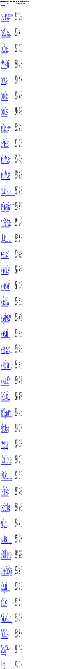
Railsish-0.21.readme (4, 516)
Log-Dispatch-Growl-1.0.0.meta (5, 399)
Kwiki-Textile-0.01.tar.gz (4, 362)
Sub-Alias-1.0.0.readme (4, 540)
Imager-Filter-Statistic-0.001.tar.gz (5, 248)
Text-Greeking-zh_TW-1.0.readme (5, 591)
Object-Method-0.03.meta (4, 438)
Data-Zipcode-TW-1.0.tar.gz (5, 156)
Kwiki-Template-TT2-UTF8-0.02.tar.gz (6, 359)
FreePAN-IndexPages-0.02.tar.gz (5, 208)
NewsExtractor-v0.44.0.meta (5, 433)
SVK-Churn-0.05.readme (4, 525)
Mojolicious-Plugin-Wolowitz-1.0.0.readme (7, 414)
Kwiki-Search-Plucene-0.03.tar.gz (5, 346)
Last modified (18, 3)
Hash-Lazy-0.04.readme (4, 233)
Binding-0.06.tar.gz (3, 124)
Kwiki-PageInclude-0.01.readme (5, 322)
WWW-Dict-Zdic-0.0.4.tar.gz (5, 631)
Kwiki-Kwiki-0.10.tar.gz (4, 301)
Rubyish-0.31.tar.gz (3, 520)
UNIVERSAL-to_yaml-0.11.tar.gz (5, 617)
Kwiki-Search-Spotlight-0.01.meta (5, 347)
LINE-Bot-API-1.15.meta (4, 390)
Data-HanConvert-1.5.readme (5, 147)
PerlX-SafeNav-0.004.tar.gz (4, 494)
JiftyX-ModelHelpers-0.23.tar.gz (5, 268)
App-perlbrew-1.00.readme (4, 111)
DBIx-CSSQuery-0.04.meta (4, 143)
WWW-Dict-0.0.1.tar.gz (4, 620)
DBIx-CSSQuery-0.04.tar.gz (5, 145)
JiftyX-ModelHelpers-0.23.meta (5, 266)
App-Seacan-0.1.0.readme (4, 69)
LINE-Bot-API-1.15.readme (4, 391)
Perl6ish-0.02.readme (4, 476)
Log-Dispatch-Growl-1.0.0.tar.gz (5, 401)
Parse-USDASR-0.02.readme (5, 453)
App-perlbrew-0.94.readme (4, 94)
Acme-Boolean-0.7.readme (4, 12)
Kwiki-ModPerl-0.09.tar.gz (4, 314)
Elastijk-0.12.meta (3, 185)
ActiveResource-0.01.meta (4, 31)
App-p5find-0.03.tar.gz (4, 78)
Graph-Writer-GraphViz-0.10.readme (6, 222)
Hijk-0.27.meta (3, 235)
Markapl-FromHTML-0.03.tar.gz (5, 406)
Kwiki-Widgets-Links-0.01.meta (5, 384)
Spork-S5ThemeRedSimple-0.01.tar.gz (6, 532)
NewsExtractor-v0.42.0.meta (5, 427)
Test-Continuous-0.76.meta (4, 581)
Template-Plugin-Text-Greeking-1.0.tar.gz (6, 575)
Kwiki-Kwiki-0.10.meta (4, 299)
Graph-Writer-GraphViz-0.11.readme (6, 225)
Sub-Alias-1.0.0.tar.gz (4, 541)
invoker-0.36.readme (3, 654)
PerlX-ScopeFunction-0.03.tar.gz (5, 505)
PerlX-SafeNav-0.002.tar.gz (4, 488)
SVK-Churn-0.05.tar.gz (4, 526)
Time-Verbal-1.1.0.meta (4, 601)
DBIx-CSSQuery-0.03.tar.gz (5, 142)
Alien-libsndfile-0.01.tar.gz (4, 46)
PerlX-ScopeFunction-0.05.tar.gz (5, 511)
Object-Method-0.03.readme (5, 439)
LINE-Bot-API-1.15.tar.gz (4, 392)
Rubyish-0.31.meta (3, 518)
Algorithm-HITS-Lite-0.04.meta (5, 37)
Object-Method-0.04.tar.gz (4, 443)
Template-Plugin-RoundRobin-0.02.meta (6, 570)
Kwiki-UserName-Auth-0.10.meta (5, 378)
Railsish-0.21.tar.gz (3, 517)
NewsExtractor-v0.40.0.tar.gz (5, 423)
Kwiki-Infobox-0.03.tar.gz (4, 298)
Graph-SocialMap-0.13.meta (5, 216)
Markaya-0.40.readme (4, 408)
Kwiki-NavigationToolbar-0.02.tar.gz (6, 317)
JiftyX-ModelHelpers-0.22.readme (5, 264)
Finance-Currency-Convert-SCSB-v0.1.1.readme (7, 203)
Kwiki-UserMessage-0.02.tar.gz (5, 374)
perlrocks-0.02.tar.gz (3, 660)
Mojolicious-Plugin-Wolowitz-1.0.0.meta (6, 413)
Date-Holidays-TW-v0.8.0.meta (5, 177)
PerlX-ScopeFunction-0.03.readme (5, 504)
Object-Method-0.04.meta (4, 441)
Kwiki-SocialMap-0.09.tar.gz (5, 354)
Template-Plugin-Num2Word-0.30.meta (6, 567)
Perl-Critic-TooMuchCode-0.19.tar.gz (6, 471)
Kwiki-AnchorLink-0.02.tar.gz (5, 271)
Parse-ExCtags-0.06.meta (4, 447)
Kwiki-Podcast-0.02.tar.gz (4, 333)
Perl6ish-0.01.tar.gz (3, 474)
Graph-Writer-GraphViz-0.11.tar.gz (5, 226)
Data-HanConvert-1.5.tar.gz (4, 148)
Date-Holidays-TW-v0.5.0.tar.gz (5, 170)
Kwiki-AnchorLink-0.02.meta (5, 269)
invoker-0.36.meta (3, 653)
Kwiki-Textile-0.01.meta (4, 360)
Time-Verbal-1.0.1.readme (4, 599)
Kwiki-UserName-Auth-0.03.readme (6, 376)
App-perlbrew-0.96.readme (4, 100)
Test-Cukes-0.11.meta (4, 587)
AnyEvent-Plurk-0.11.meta (4, 47)
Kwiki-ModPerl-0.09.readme (5, 313)
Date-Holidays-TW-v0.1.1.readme (5, 158)
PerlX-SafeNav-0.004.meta (4, 492)
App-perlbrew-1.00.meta (4, 110)
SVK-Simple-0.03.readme (4, 528)
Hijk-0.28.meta (3, 238)
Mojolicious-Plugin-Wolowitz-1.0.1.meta (6, 416)
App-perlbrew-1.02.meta (4, 116)
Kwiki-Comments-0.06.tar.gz (5, 287)
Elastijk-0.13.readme (3, 189)
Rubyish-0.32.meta (3, 521)
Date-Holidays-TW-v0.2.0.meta (5, 160)
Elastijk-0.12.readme (3, 186)
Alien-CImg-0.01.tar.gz (4, 44)
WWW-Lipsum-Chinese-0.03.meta (5, 634)
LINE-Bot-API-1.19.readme (4, 394)
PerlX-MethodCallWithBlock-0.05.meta (6, 478)
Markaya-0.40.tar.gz (3, 409)
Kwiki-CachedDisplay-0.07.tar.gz (5, 284)
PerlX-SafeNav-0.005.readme (5, 496)
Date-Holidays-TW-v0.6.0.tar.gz (5, 173)
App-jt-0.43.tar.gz (3, 75)
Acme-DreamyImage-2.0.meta (5, 17)
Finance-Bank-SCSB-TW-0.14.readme (6, 192)
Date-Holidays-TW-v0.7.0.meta (5, 174)
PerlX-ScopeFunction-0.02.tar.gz (5, 502)
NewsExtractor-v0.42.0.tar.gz (5, 429)
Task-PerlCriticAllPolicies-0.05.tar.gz (6, 555)
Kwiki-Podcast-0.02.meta (4, 331)
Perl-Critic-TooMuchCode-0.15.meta (6, 458)
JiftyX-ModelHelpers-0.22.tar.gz (5, 265)
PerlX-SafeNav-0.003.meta (4, 489)
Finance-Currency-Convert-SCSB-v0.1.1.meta (7, 202)
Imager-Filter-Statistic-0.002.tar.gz (5, 251)
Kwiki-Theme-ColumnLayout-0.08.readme (6, 367)
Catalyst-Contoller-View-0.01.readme (6, 127)
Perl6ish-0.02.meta (3, 475)
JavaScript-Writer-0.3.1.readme (5, 259)
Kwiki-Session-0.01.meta (4, 349)
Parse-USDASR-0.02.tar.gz (4, 454)
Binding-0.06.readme (4, 123)
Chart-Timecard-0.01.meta (4, 129)
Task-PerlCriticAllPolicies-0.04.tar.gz (6, 552)
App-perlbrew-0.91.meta (4, 85)
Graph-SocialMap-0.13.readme (5, 217)
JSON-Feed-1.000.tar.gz (4, 254)
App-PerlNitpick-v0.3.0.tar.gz (5, 64)
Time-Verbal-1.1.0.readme (4, 602)
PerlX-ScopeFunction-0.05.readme (5, 510)
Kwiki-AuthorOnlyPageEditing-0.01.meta (6, 275)
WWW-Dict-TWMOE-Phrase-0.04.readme (6, 622)
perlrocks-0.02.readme (4, 659)
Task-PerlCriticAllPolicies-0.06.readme (6, 557)
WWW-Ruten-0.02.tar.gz (4, 638)
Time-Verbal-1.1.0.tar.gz (4, 603)
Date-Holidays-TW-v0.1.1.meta (5, 157)
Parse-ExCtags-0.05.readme (4, 445)
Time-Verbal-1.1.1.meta (4, 604)
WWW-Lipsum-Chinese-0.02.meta (5, 632)
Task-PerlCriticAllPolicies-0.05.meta (6, 553)
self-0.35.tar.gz (3, 663)
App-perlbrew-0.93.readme (4, 91)
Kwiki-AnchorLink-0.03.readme (5, 273)
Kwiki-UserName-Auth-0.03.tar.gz (5, 377)
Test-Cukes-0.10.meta (4, 584)
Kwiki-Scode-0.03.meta (4, 342)
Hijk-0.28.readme (3, 239)
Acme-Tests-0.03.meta (4, 28)
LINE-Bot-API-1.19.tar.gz (4, 395)
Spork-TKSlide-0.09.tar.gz (4, 535)
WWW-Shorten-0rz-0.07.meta (5, 644)
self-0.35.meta (3, 661)
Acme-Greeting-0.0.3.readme (5, 21)
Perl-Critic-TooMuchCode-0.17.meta (6, 464)
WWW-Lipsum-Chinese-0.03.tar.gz (5, 635)
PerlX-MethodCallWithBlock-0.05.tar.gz (6, 480)
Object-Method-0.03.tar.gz (4, 440)
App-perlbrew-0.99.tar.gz (4, 109)
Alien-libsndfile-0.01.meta (4, 45)
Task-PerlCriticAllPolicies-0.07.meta (6, 559)
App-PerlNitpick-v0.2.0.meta (5, 59)
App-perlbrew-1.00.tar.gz (4, 112)
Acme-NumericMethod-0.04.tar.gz (5, 27)
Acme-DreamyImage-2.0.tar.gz (5, 19)
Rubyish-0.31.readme (4, 519)
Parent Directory (3, 5)
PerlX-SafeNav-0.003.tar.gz (4, 491)
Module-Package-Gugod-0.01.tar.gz (6, 412)
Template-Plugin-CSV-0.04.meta (5, 564)
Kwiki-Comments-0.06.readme (5, 286)
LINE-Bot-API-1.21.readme (4, 397)
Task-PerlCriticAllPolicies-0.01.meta (6, 542)
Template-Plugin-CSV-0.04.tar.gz (5, 566)
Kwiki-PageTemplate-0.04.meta (5, 329)
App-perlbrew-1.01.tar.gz (4, 115)
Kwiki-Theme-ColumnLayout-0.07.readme (6, 364)
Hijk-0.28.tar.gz (3, 240)
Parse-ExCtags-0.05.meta (4, 444)
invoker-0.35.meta (3, 650)
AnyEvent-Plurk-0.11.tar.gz (4, 49)
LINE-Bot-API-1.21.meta (4, 396)
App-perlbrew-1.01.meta (4, 113)
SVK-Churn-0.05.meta (4, 524)
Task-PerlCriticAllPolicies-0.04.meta (6, 550)
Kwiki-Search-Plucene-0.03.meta (5, 344)
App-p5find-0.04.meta (4, 79)
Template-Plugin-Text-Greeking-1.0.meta (6, 573)
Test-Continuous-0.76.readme (5, 582)
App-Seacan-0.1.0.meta (4, 68)
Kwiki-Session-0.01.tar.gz (4, 350)
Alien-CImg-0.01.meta (4, 43)
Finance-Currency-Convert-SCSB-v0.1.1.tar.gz (7, 204)
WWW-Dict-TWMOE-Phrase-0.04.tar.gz (6, 623)
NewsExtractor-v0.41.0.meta (5, 424)
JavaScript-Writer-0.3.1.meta (5, 258)
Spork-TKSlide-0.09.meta (4, 533)
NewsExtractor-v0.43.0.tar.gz (5, 432)
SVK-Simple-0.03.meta (4, 527)
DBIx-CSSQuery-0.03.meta (4, 140)
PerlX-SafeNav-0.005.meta (4, 495)
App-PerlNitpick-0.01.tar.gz (4, 58)
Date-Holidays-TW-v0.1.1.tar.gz (5, 159)
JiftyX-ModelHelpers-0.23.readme (5, 267)
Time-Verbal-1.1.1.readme (4, 605)
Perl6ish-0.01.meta (3, 472)
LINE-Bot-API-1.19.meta (4, 393)
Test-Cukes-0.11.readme (4, 588)
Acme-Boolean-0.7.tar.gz (4, 13)
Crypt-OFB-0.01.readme (4, 138)
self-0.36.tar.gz (3, 666)
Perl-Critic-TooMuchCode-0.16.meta (6, 461)
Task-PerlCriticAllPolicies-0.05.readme (6, 554)
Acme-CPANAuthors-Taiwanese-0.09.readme (7, 15)
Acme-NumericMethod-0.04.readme (6, 26)
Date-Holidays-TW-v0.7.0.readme (5, 175)
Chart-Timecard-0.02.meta (4, 132)
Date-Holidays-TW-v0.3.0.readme (5, 164)
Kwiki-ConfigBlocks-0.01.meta (5, 288)
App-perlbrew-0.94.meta (4, 93)
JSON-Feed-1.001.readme (4, 256)
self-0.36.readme (3, 665)
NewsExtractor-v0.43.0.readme (5, 431)
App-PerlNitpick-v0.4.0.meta (5, 65)
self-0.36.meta (3, 664)
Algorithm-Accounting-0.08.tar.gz (5, 36)
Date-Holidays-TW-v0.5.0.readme (5, 169)
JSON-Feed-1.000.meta (4, 252)
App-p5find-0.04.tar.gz (4, 81)
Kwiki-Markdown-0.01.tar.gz (5, 306)
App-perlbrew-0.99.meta (4, 107)
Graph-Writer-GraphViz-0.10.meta (5, 221)
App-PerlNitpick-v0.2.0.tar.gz (5, 61)
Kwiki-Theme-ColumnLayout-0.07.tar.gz (6, 365)
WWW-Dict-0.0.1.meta (4, 618)
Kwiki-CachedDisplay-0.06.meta (5, 279)
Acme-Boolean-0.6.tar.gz (4, 10)
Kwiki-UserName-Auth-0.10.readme (6, 379)
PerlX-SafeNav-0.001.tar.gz (4, 485)
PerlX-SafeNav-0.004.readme (5, 493)
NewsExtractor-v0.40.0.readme (5, 422)
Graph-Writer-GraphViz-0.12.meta (5, 227)
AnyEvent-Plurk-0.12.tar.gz (4, 52)
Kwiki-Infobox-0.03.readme (4, 297)
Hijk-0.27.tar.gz (3, 237)
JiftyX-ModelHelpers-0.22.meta (5, 263)
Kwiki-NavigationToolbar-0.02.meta (6, 315)
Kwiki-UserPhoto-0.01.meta (4, 381)
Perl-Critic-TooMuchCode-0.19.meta (6, 469)
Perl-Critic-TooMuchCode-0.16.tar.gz (6, 463)
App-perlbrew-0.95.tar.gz (4, 98)
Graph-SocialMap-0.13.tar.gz (5, 218)
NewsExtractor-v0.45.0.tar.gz (5, 437)
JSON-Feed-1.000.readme (4, 253)
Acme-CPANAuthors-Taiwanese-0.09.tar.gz (7, 16)
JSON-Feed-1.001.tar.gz (4, 257)
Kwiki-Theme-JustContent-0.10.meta (6, 369)
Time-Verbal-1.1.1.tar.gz (4, 606)
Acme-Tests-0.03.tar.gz (4, 30)
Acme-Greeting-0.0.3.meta (4, 20)
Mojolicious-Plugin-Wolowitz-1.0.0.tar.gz (6, 415)
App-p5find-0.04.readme (4, 80)
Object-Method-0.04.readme (5, 442)
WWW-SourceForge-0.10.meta (5, 647)
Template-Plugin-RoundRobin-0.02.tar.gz (6, 572)
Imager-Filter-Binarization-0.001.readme (6, 242)
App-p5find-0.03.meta (4, 76)
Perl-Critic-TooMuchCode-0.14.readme (6, 456)
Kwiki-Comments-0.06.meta (5, 285)
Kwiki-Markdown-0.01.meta (5, 305)
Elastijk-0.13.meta (3, 188)
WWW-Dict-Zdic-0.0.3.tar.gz (5, 628)
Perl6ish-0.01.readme (4, 473)
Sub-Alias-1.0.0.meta (4, 539)
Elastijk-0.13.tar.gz (3, 190)
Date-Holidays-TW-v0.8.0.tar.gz (5, 179)
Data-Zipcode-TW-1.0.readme (5, 155)
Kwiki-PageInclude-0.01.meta (5, 321)
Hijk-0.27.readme (3, 236)
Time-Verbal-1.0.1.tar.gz (4, 600)
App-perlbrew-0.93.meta (4, 90)
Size (21, 3)
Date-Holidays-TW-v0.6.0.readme (5, 172)
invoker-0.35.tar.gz (3, 652)
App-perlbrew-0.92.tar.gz (4, 89)
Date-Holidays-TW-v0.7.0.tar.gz (5, 176)
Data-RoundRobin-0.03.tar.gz (5, 153)
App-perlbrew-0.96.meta (4, 99)
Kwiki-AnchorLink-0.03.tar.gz (5, 274)
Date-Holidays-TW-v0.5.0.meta (5, 168)
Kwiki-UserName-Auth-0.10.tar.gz (5, 380)
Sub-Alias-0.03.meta (3, 536)
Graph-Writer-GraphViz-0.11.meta (5, 224)
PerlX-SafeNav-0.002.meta (4, 486)
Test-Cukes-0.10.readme (4, 585)
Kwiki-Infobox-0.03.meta (4, 296)
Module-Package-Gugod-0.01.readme (6, 411)
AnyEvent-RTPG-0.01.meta (4, 53)
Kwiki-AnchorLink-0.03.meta (5, 272)
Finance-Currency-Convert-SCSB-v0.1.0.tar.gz (7, 201)
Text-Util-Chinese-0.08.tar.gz (5, 597)
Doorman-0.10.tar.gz (3, 184)
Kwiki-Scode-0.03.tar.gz (4, 343)
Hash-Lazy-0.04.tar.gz (4, 234)
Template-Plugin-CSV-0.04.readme (5, 565)
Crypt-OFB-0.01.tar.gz (4, 139)
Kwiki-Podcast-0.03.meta (4, 334)
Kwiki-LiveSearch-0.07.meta (5, 302)
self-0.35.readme (3, 662)
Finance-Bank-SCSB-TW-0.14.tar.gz (6, 193)
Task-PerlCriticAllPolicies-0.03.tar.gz (6, 549)
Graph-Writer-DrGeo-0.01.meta (5, 219)
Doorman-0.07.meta (3, 180)
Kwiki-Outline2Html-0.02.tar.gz (5, 320)
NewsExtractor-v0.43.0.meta (5, 430)
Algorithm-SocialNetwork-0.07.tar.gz (6, 42)
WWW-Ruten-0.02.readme (4, 637)
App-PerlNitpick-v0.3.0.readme (5, 63)
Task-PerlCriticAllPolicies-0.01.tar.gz (6, 544)
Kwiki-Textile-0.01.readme (4, 361)
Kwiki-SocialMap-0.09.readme (5, 353)
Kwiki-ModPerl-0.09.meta (4, 312)
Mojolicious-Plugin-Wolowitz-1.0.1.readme (7, 417)
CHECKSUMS (3, 125)
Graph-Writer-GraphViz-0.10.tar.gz (5, 223)
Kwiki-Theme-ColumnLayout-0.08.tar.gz (6, 368)
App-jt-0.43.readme (3, 74)
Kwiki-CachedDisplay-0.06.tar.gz (5, 281)
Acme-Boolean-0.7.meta (4, 11)
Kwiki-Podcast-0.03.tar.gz (4, 336)
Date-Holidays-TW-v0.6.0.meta (5, 171)
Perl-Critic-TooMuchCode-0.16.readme (6, 462)
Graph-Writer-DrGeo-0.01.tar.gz (5, 220)
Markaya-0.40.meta (3, 407)
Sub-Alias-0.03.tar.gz (4, 538)
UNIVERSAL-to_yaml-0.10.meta (5, 612)
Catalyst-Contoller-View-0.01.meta (5, 126)
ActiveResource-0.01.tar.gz (4, 33)
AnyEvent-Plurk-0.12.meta (4, 50)
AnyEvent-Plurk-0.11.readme (5, 48)
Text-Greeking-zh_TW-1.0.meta (5, 590)
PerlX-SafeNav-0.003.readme (5, 490)
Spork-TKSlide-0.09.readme (5, 534)
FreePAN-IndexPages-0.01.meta (5, 205)
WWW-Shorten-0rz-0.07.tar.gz (5, 646)
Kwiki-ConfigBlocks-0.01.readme (5, 289)
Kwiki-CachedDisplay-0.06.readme (5, 280)
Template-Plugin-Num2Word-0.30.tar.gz (6, 569)
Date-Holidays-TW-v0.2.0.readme (5, 161)
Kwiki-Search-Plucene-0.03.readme (6, 345)
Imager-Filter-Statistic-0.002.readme (6, 250)
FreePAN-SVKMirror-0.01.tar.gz (5, 210)
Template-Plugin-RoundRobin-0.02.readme (7, 571)
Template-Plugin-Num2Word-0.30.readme (6, 568)
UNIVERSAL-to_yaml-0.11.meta (5, 615)
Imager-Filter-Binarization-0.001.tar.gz (6, 243)
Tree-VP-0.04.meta (3, 607)
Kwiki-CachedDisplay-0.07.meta (5, 282)
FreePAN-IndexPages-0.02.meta (5, 207)
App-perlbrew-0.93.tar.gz (4, 92)
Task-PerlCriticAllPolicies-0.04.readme (6, 551)
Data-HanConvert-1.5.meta (4, 146)
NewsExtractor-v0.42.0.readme (5, 428)
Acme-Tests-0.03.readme (4, 29)
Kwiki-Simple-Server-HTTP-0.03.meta (6, 351)
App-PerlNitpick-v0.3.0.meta (5, 62)
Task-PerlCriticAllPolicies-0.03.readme (6, 548)
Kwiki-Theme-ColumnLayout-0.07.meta (6, 363)
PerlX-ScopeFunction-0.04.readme (5, 507)
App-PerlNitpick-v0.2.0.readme (5, 60)
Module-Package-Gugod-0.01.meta (5, 410)
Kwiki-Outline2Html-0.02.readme (5, 319)
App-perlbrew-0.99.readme (4, 108)
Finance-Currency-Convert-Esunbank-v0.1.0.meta (7, 194)
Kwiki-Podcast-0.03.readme (4, 335)
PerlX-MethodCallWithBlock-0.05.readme (6, 479)
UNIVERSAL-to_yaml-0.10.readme (6, 613)
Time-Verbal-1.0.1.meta (4, 598)
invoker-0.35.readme (3, 651)
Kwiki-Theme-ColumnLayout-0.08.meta (6, 366)
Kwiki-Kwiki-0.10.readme (4, 300)
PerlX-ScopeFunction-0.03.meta (5, 503)
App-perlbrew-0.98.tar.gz (4, 106)
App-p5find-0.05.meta (4, 82)
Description (23, 3)
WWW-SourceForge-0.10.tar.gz (5, 649)
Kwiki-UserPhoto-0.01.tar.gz (5, 383)
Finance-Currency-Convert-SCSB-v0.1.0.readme (7, 200)
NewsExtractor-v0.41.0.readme (5, 425)
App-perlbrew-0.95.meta (4, 96)
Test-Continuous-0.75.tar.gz (4, 580)
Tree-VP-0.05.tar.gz (3, 611)
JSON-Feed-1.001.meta (4, 255)
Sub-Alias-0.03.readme (4, 537)
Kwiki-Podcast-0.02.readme (4, 332)
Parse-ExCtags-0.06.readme (4, 448)
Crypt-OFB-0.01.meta (4, 137)
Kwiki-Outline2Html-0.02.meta (5, 318)
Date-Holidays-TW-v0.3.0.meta (5, 163)
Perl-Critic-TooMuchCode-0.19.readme (6, 470)
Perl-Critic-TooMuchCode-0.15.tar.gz (6, 460)
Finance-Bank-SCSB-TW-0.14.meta (6, 191)
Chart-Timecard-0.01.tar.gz (4, 131)
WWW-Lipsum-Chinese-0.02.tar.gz (5, 633)
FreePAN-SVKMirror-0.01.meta (5, 209)
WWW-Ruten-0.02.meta (4, 636)
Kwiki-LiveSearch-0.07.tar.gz (5, 304)
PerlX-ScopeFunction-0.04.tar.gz (5, 508)
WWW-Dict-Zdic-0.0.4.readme (5, 630)
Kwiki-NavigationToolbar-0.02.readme (6, 316)
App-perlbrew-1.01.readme (4, 114)
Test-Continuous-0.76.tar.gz (4, 583)
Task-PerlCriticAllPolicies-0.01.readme (6, 543)
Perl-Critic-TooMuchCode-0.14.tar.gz (6, 457)
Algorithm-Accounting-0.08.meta (5, 34)
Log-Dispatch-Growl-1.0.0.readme (5, 400)
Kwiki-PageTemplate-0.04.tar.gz (5, 330)
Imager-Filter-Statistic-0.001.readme (6, 247)
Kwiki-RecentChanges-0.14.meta (5, 337)
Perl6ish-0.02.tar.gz (3, 477)
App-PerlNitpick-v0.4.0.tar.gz (5, 67)
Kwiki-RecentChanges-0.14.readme (6, 338)
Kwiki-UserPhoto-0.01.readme (5, 382)
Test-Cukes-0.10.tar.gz (4, 586)
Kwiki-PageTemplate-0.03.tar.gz (5, 328)
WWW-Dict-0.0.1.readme (4, 619)
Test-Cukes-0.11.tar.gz (4, 589)
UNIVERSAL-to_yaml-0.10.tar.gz (5, 614)
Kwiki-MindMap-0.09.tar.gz (5, 311)
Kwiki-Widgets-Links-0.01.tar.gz (5, 385)
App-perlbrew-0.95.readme (4, 97)
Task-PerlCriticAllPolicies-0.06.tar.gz (6, 558)
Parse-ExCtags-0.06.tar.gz (4, 449)
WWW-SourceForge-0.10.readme (5, 648)
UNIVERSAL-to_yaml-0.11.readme (6, 616)
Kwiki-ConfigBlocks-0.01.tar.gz (5, 290)
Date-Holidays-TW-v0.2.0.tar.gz (5, 162)
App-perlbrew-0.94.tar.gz (4, 95)
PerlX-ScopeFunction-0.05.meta (5, 509)
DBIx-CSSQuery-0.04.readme (5, 144)
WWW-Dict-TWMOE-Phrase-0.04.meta (6, 621)
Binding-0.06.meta (3, 122)
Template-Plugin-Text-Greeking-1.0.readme (7, 574)
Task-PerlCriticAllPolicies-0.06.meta (6, 556)
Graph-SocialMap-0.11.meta (5, 211)
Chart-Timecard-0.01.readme (5, 130)
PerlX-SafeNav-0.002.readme (5, 487)
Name (8, 3)
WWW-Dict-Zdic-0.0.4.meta (5, 629)
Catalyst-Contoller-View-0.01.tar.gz (6, 128)
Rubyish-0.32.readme (4, 522)
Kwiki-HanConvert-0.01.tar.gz (5, 295)
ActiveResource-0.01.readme (5, 32)
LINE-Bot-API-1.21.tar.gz (4, 398)
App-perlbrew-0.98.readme (4, 105)
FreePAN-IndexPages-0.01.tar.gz (5, 206)
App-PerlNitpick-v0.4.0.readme (5, 66)
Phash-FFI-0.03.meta (4, 512)
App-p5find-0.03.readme (4, 77)
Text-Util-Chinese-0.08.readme (5, 596)
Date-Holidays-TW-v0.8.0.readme (5, 178)
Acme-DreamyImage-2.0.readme (5, 18)
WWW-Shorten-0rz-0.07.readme (5, 645)
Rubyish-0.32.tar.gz (3, 523)
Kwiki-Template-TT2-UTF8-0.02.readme (6, 358)
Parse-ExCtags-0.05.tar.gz (4, 446)
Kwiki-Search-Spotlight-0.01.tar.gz (5, 348)
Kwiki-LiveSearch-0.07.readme (5, 303)
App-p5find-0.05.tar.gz (4, 84)
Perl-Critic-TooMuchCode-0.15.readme (6, 459)
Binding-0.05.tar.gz (3, 121)
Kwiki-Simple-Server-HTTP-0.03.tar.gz (6, 352)
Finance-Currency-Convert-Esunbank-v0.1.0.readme (8, 195)
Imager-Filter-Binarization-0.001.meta (6, 241)
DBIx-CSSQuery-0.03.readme (5, 141)
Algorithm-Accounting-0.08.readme (6, 35)
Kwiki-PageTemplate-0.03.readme (5, 327)
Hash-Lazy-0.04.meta (4, 232)
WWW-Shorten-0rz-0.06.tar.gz (5, 643)
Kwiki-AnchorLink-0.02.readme (5, 270)
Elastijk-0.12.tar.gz (3, 187)
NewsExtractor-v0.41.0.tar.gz (5, 426)
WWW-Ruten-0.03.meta (4, 639)
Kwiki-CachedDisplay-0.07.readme (5, 283)
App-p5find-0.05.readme (4, 83)
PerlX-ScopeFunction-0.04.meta (5, 506)
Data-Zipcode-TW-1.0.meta (4, 154)
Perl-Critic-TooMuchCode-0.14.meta (6, 455)
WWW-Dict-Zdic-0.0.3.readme (5, 627)
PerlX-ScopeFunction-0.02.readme (5, 501)
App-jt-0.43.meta (3, 73)
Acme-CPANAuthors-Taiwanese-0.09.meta (7, 14)
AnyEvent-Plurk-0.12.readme (5, 51)
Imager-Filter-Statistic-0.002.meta (5, 249)
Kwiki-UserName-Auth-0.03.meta (5, 375)
